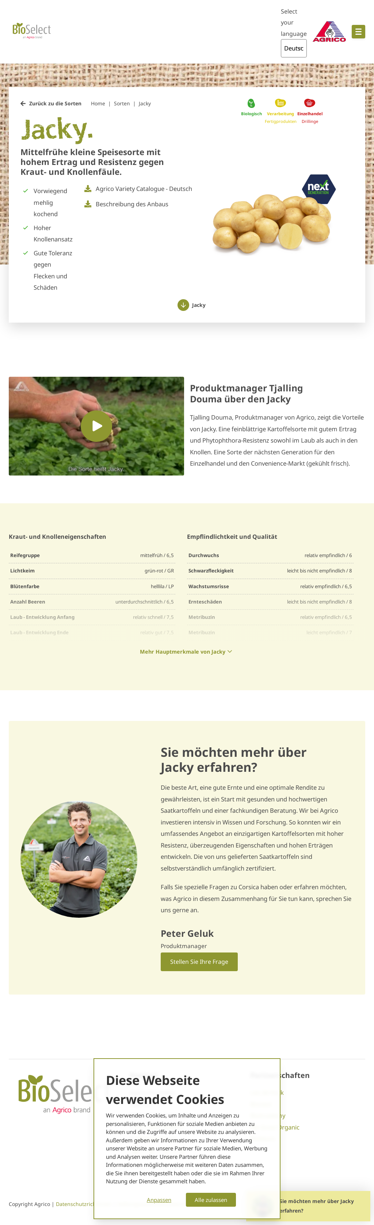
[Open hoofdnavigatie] (358, 31)
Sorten (122, 103)
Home (98, 103)
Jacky (145, 103)
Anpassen (159, 1199)
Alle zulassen (211, 1199)
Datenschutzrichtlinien (84, 1203)
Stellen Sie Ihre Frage (199, 962)
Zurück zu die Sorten (55, 103)
